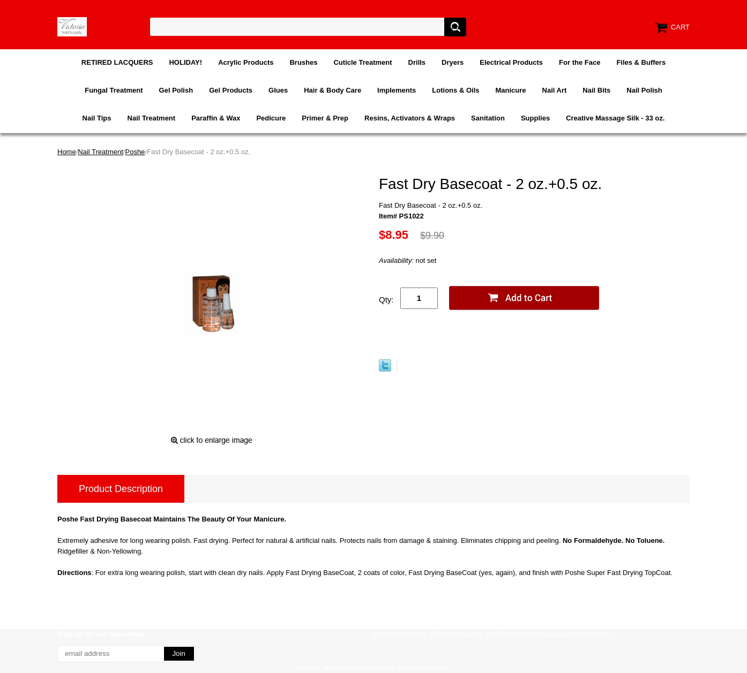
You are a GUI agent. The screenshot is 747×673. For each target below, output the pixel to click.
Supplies (535, 118)
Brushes (303, 62)
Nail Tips (97, 118)
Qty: (386, 299)
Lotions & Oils (455, 90)
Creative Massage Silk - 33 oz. (615, 118)
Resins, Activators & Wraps (409, 118)
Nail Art (554, 90)
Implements (396, 90)
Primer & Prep (325, 118)
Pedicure (271, 118)
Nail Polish (644, 90)
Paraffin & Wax (215, 118)
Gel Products (230, 90)
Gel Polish (176, 90)
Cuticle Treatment (362, 62)
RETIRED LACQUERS (117, 62)
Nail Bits (596, 90)
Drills (417, 62)
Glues (278, 90)
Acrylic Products (245, 62)
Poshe (135, 152)
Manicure (510, 90)
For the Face (579, 62)
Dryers (453, 62)
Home (66, 152)
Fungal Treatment (114, 90)
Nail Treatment (152, 118)
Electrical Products (511, 62)
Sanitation (488, 118)
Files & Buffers (641, 62)
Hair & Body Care (332, 90)
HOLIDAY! (185, 62)
